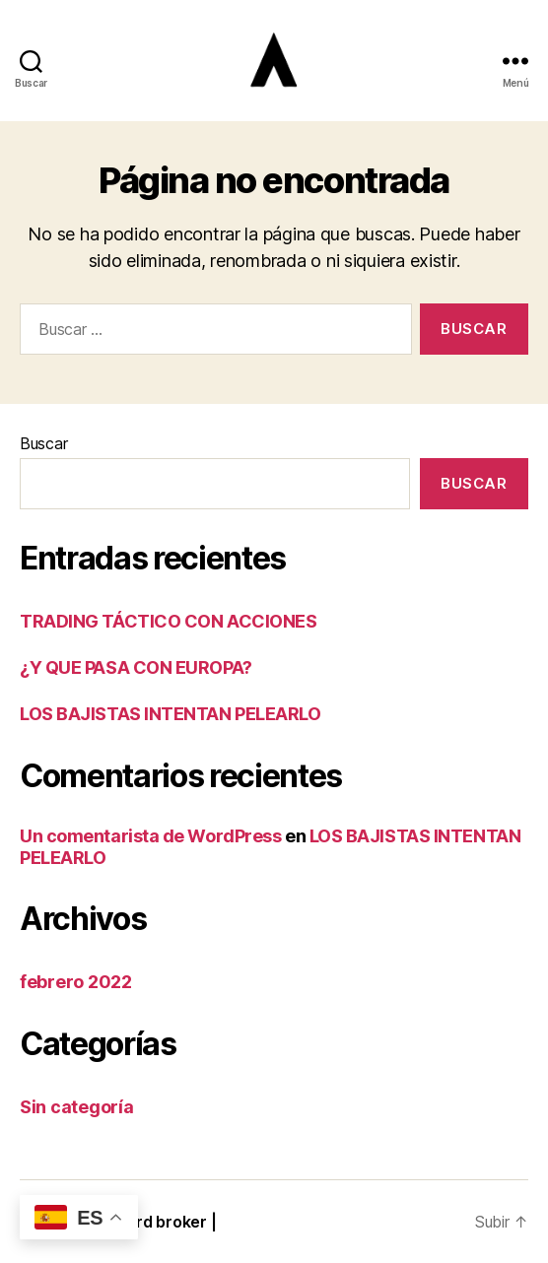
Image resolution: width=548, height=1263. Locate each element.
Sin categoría (77, 1107)
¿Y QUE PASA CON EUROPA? (136, 667)
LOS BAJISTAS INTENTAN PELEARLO (170, 713)
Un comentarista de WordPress (150, 836)
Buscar (43, 443)
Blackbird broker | (148, 1221)
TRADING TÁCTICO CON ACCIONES (168, 621)
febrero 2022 (76, 981)
